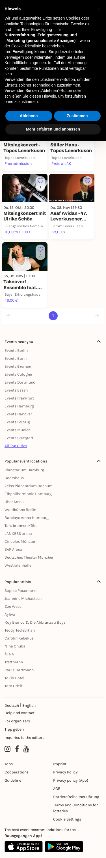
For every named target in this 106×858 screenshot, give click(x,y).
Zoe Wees (13, 606)
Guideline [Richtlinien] (13, 780)
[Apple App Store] (24, 846)
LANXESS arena (18, 533)
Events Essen (16, 390)
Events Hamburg (19, 406)
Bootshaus (14, 478)
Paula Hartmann (19, 670)
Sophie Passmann (20, 590)
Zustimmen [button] (77, 115)
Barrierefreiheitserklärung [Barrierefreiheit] (76, 796)
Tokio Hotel (14, 678)
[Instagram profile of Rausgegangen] (7, 749)
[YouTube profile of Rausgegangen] (26, 749)
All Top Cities (16, 445)
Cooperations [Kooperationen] (17, 772)
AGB (56, 788)
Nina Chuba (15, 646)
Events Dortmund (20, 382)
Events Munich (18, 430)
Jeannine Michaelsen (23, 598)
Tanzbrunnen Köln (20, 525)
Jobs (9, 764)
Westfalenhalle (18, 565)
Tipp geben (14, 729)
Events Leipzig (17, 422)
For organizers (17, 721)
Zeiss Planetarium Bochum (29, 485)
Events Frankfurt (19, 398)
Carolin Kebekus (19, 638)
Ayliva (10, 614)
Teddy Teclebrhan (20, 630)
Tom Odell (13, 686)
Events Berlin (16, 350)
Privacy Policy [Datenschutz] (65, 772)
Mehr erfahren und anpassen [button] (53, 129)
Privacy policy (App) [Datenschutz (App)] (70, 780)
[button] (98, 9)
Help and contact (19, 712)
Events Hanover (18, 414)
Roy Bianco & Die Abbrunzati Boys (35, 622)
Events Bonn (16, 358)
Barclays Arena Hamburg (27, 517)
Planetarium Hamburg (24, 470)
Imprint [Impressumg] (59, 764)
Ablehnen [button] (29, 115)
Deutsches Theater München (29, 557)
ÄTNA (9, 654)
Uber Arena (14, 501)
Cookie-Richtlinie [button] (26, 46)
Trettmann (14, 662)
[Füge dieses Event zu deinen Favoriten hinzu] (40, 184)
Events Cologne (18, 374)
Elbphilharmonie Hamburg (28, 493)
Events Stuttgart (19, 438)
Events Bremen (18, 366)
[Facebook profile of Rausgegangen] (17, 749)
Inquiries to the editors (24, 737)
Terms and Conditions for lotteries (75, 808)
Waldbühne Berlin (20, 509)
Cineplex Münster (20, 541)
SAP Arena (13, 549)
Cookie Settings (67, 819)
